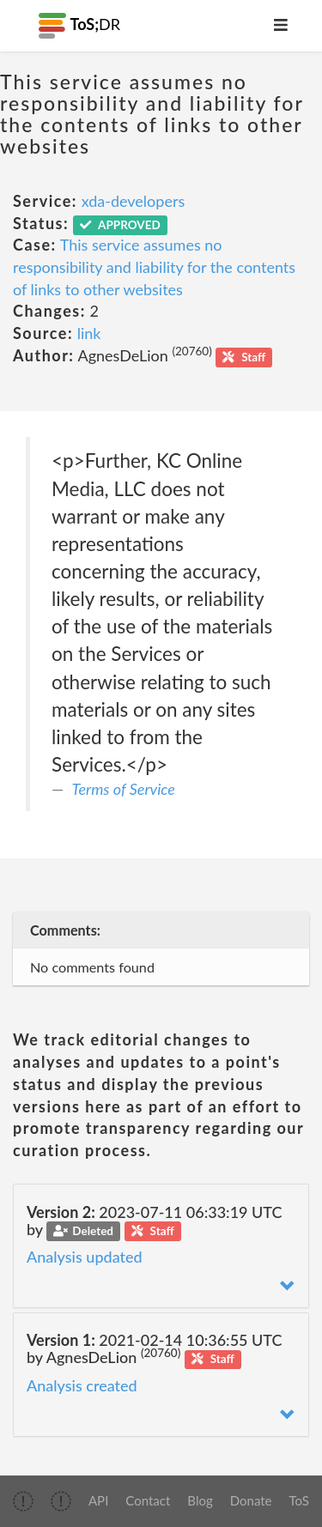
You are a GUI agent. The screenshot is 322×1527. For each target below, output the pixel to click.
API (98, 1500)
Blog (199, 1500)
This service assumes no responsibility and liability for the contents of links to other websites (154, 266)
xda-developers (133, 200)
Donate (251, 1500)
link (89, 333)
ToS (299, 1500)
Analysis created (82, 1385)
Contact (147, 1500)
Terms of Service (123, 788)
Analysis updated (85, 1256)
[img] (23, 1501)
